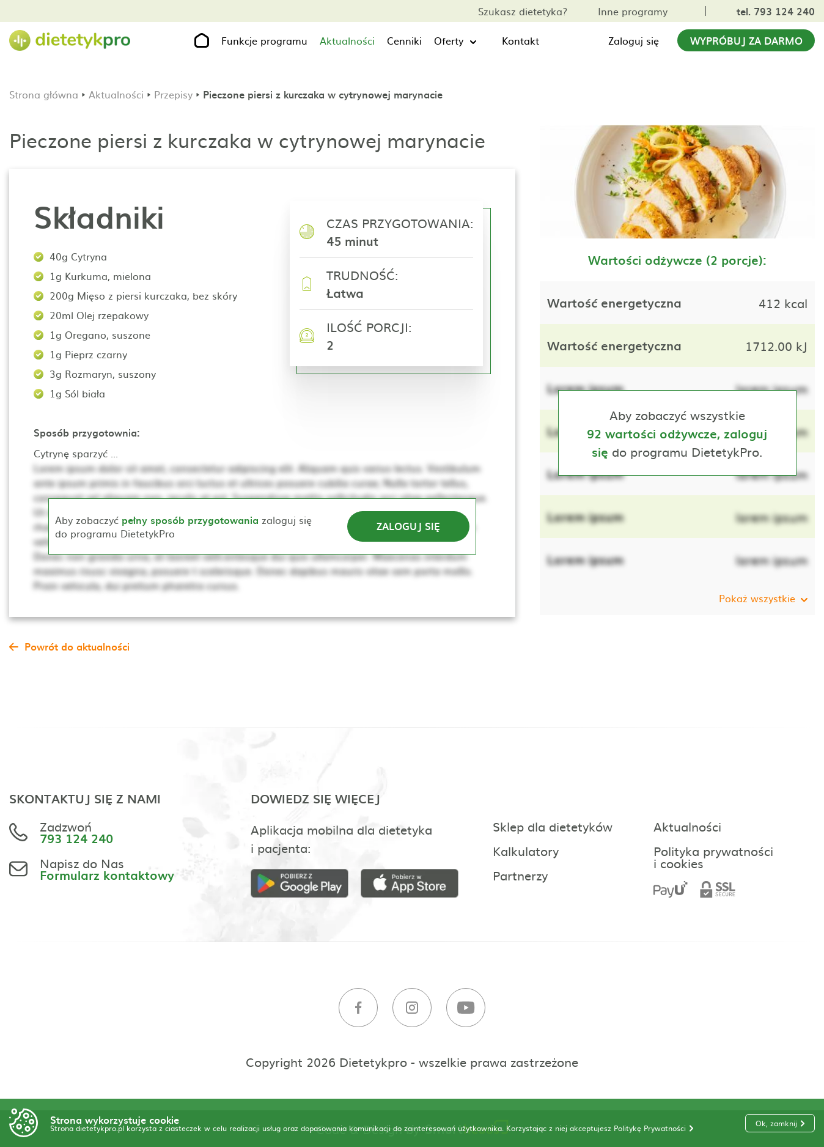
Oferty (448, 40)
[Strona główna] (70, 40)
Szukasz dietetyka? (522, 11)
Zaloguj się (633, 40)
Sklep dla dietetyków (552, 826)
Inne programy (633, 11)
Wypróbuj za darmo (746, 40)
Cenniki (404, 40)
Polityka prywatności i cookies (713, 856)
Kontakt (520, 40)
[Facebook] (358, 1008)
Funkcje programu (264, 40)
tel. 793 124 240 (776, 11)
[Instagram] (412, 1008)
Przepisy (173, 94)
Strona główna (43, 94)
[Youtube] (465, 1008)
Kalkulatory (526, 850)
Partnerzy (520, 875)
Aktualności (347, 40)
